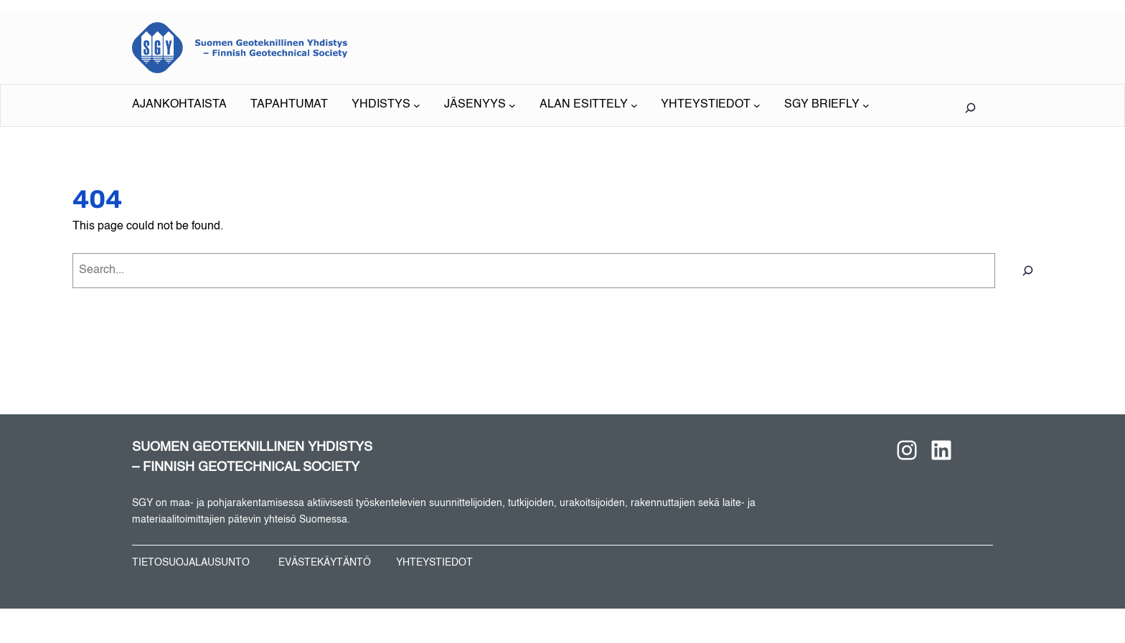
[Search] (1027, 270)
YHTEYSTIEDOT (434, 563)
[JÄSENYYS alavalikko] (480, 105)
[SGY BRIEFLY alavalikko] (827, 105)
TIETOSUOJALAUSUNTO (191, 563)
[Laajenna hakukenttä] (970, 107)
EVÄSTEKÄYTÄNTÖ (324, 563)
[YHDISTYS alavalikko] (386, 105)
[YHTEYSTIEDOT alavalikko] (711, 105)
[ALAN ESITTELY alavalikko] (589, 105)
